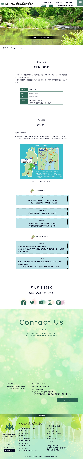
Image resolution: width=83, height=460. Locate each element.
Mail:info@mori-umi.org (64, 5)
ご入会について (46, 2)
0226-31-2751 (40, 384)
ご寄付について (68, 2)
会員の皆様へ (56, 2)
